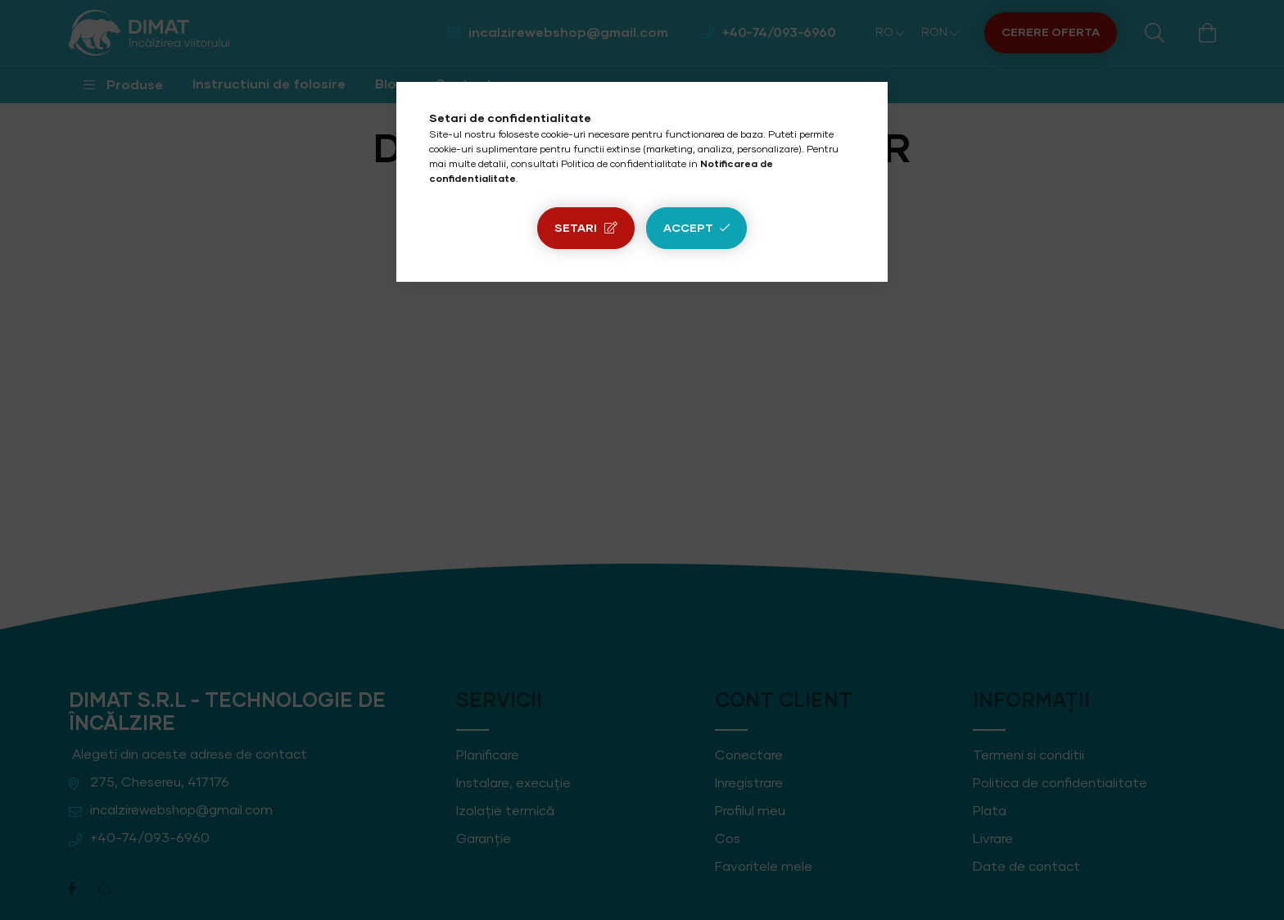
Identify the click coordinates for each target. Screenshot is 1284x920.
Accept (688, 228)
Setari (575, 228)
